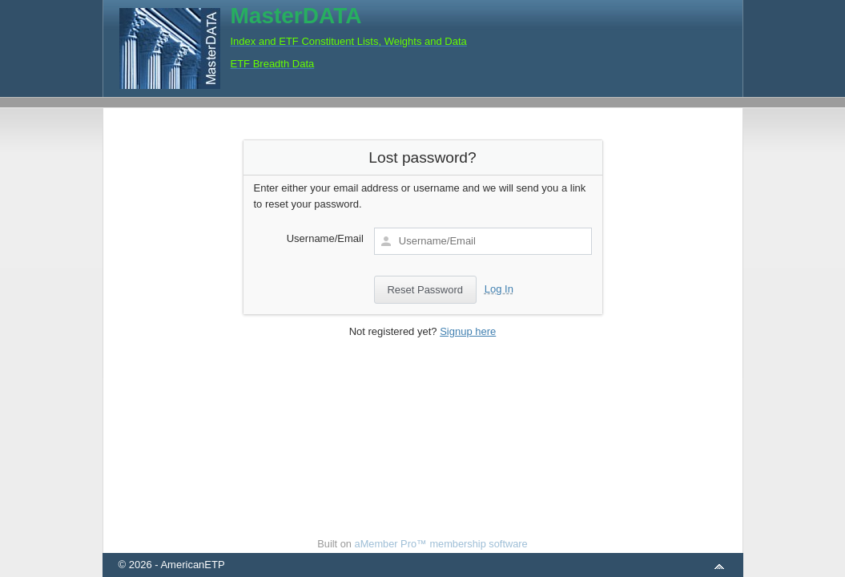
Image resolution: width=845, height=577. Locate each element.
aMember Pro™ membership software (441, 544)
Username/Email (325, 238)
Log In (499, 289)
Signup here (468, 331)
